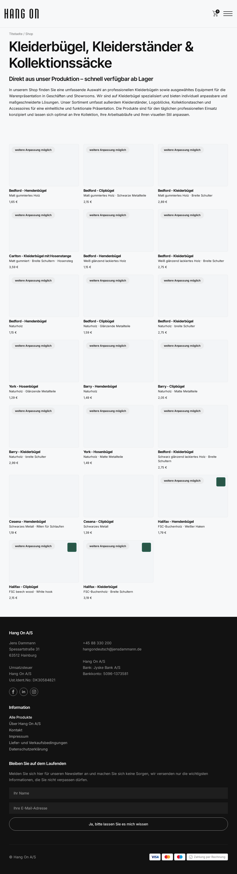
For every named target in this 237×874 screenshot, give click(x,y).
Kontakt (15, 730)
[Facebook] (13, 692)
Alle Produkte (20, 717)
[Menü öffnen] (227, 13)
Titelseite (15, 34)
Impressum (18, 736)
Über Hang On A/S (25, 723)
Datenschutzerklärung (28, 749)
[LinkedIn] (24, 692)
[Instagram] (34, 692)
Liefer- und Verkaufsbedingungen (38, 742)
